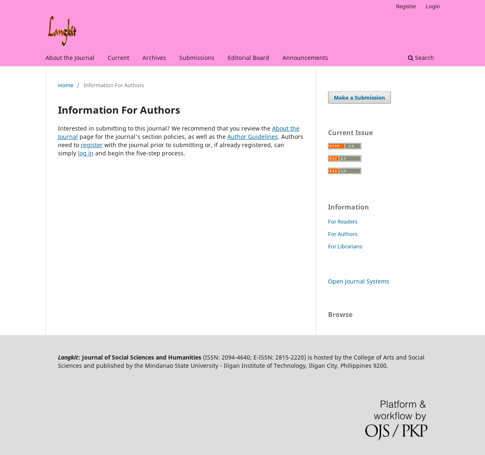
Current (118, 58)
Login (433, 6)
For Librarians (345, 246)
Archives (154, 58)
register (92, 145)
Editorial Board (248, 58)
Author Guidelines (252, 137)
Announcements (305, 58)
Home (65, 85)
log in (86, 153)
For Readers (342, 221)
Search (421, 58)
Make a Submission (359, 97)
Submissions (197, 58)
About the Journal (70, 58)
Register (406, 6)
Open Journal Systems (358, 281)
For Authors (342, 234)
